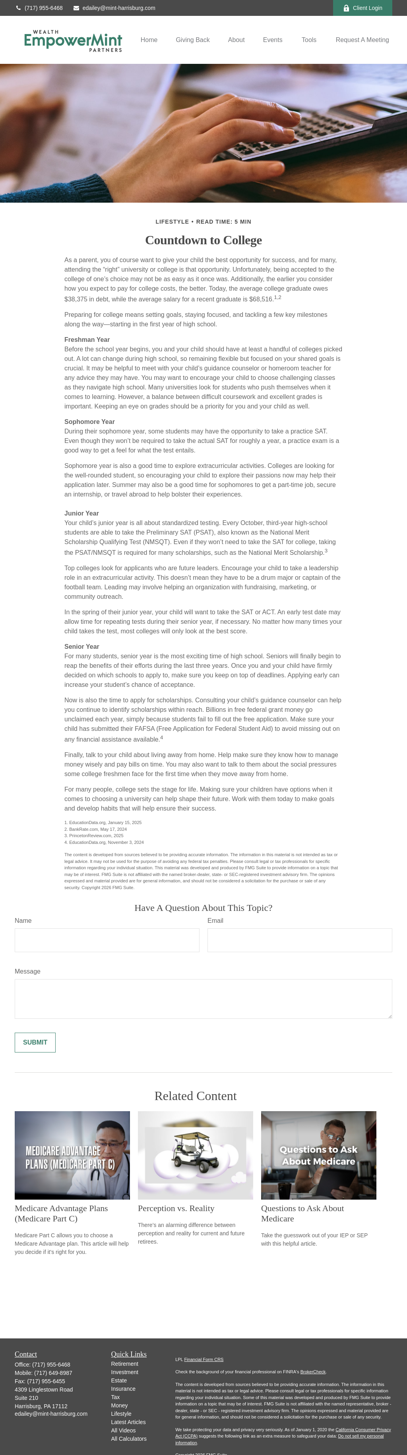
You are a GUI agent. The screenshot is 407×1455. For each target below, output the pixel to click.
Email (215, 920)
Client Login (362, 8)
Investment (124, 1372)
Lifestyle (121, 1414)
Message (28, 971)
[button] (149, 40)
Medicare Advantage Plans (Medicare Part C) (61, 1213)
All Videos (123, 1430)
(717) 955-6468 (39, 8)
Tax (115, 1397)
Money (119, 1405)
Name (23, 920)
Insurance (123, 1389)
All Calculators (129, 1439)
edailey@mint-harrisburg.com (114, 8)
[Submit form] (35, 1042)
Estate (119, 1380)
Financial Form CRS (203, 1359)
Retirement (124, 1364)
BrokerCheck (313, 1371)
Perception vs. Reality (176, 1208)
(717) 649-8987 (53, 1373)
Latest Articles (128, 1422)
